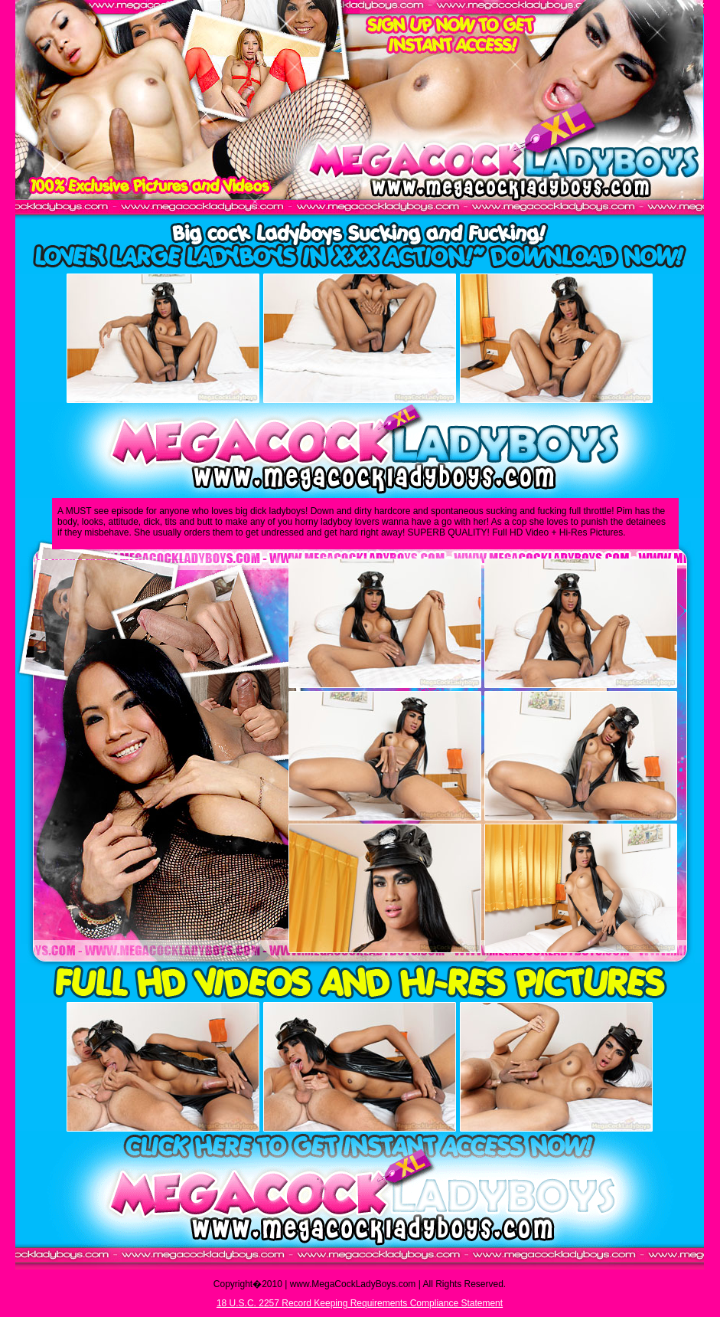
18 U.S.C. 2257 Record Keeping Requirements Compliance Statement (360, 1303)
